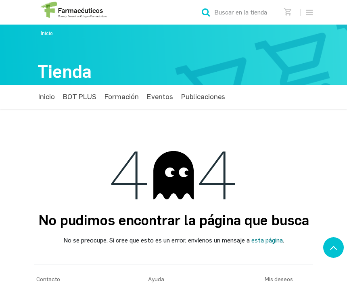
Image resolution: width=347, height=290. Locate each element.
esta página (267, 240)
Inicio (47, 33)
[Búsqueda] (206, 12)
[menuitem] (46, 97)
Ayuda (156, 279)
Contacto (48, 279)
